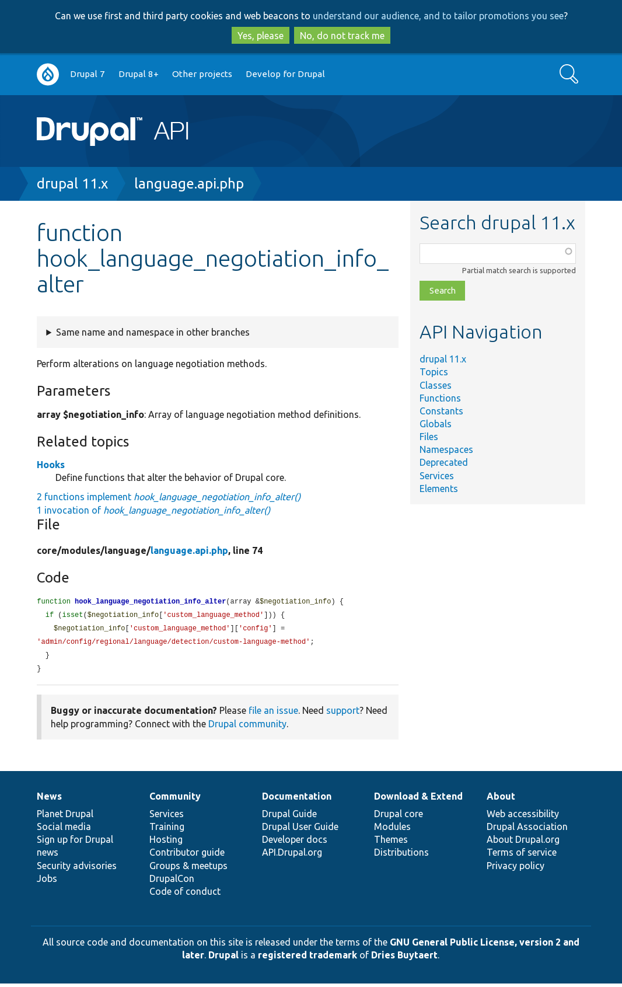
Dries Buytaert (404, 958)
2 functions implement (168, 496)
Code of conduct (185, 895)
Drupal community (247, 727)
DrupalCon (171, 882)
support (342, 714)
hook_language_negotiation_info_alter (150, 602)
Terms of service (522, 855)
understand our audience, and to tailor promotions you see (438, 16)
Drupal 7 (87, 74)
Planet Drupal (65, 817)
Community (175, 799)
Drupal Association (527, 830)
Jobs (47, 882)
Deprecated (444, 462)
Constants (441, 411)
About (501, 799)
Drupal (223, 958)
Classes (436, 385)
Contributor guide (187, 855)
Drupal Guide (289, 817)
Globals (436, 423)
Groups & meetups (188, 869)
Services (437, 475)
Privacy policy (515, 869)
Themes (391, 843)
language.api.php (189, 183)
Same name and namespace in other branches (153, 332)
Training (166, 830)
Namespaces (446, 449)
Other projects (202, 74)
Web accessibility (523, 817)
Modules (392, 830)
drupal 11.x (72, 183)
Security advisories (77, 869)
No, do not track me (342, 35)
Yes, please (260, 35)
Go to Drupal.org (48, 74)
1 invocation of (153, 510)
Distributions (401, 855)
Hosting (166, 843)
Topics (434, 372)
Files (429, 436)
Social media (64, 830)
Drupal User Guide (300, 830)
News (49, 799)
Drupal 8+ (138, 74)
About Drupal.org (523, 843)
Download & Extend (418, 799)
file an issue (273, 714)
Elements (439, 488)
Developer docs (294, 843)
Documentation (296, 799)
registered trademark (307, 958)
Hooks (51, 464)
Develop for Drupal (285, 74)
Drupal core (398, 817)
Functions (440, 398)
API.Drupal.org (292, 855)
